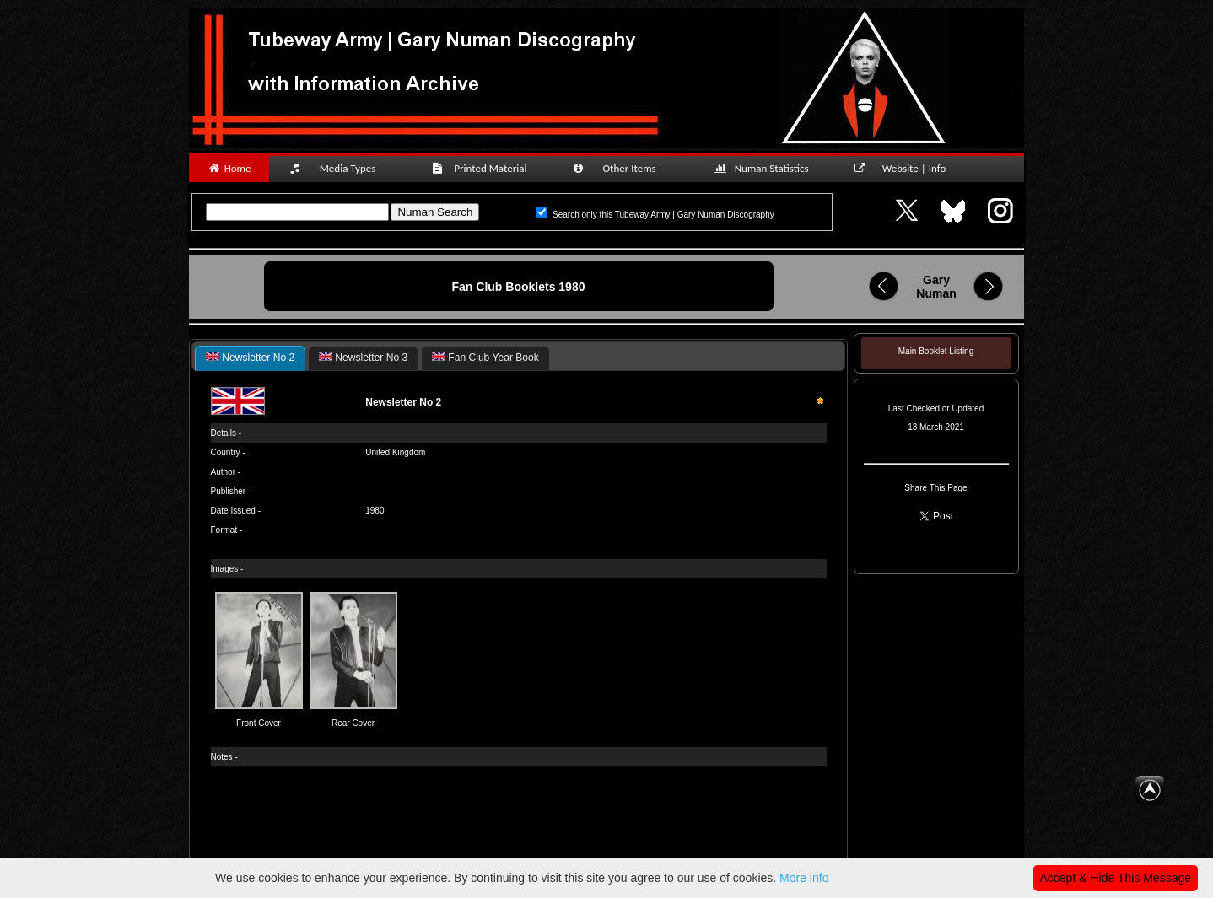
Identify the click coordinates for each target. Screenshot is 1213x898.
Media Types (340, 168)
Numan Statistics (764, 168)
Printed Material (482, 168)
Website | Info (905, 168)
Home (229, 168)
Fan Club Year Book (485, 357)
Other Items (623, 168)
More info (803, 878)
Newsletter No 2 (250, 357)
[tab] (250, 358)
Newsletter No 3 (363, 357)
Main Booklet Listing (936, 351)
